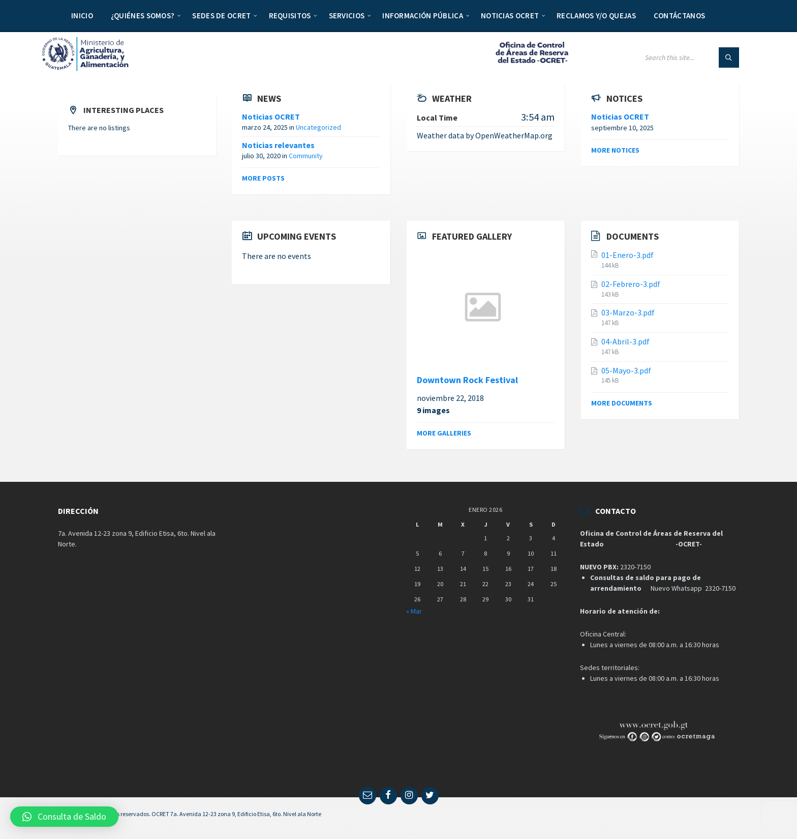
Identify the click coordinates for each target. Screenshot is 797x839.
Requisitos (290, 15)
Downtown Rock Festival (467, 380)
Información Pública (422, 15)
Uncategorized (318, 127)
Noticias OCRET (510, 15)
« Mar (414, 611)
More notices (615, 150)
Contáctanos (679, 15)
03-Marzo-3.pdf (628, 312)
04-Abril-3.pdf (625, 341)
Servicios (347, 15)
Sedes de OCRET (221, 15)
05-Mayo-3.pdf (626, 370)
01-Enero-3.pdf (627, 255)
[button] (64, 816)
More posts (263, 178)
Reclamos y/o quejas (596, 15)
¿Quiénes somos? (143, 15)
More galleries (444, 433)
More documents (621, 403)
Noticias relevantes (278, 145)
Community (306, 155)
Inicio (82, 15)
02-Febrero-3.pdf (630, 284)
